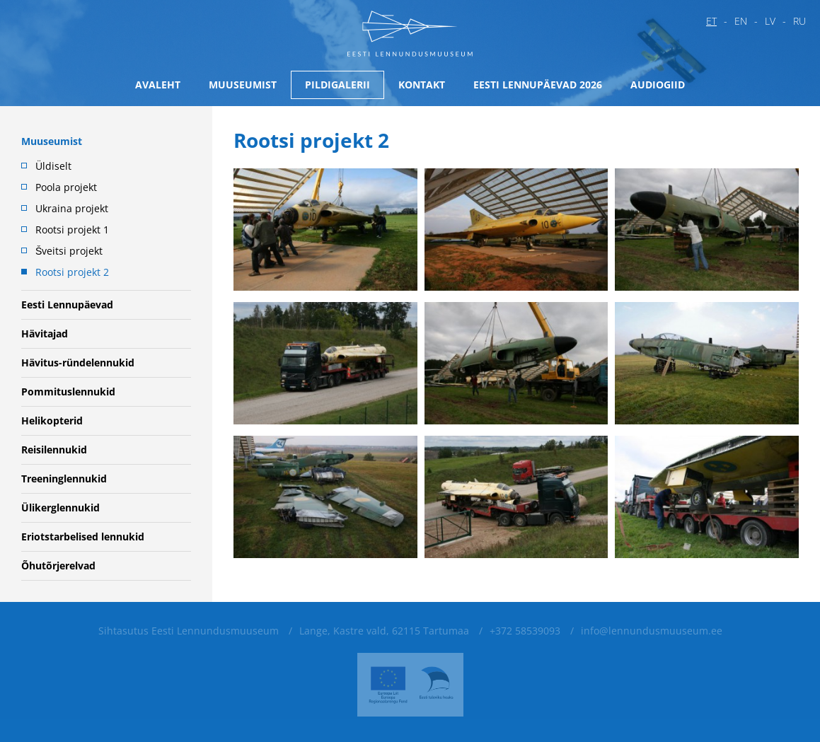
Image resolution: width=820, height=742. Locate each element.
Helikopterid (52, 420)
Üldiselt (53, 166)
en (740, 21)
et (711, 21)
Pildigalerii (337, 84)
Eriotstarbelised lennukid (82, 536)
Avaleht (157, 84)
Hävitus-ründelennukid (77, 362)
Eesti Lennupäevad (67, 304)
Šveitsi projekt (69, 250)
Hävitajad (44, 333)
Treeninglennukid (64, 478)
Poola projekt (66, 187)
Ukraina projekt (71, 208)
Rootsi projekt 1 (72, 229)
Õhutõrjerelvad (58, 565)
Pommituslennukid (68, 391)
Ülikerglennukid (60, 507)
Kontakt (421, 84)
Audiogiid (657, 84)
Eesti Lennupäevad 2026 (537, 84)
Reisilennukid (54, 449)
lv (770, 21)
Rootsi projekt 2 (72, 272)
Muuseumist (243, 84)
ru (799, 21)
